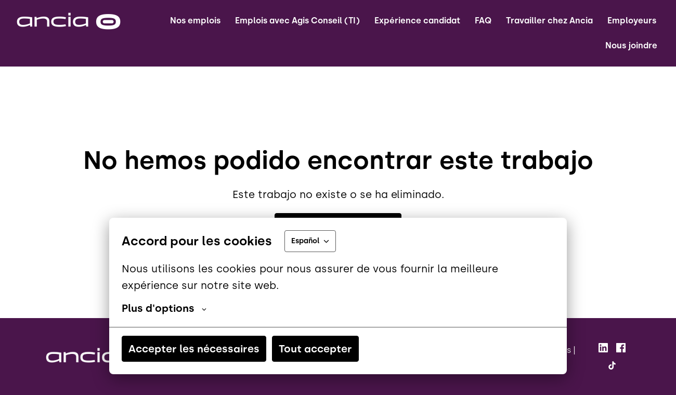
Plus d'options (164, 308)
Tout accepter (315, 349)
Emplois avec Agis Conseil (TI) (297, 20)
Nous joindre (631, 45)
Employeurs (631, 20)
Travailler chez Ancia (549, 20)
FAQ (483, 20)
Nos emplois (195, 20)
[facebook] (621, 348)
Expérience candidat (417, 20)
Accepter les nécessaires (193, 349)
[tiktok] (612, 365)
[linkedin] (603, 348)
